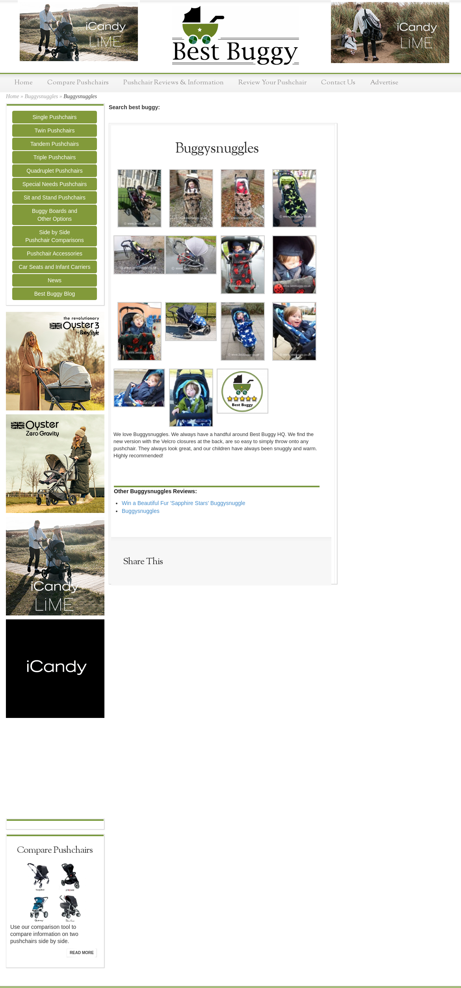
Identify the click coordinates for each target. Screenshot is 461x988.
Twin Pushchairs (55, 130)
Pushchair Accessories (54, 253)
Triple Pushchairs (54, 157)
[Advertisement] (55, 769)
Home (24, 82)
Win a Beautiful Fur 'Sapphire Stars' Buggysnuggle (183, 503)
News (54, 280)
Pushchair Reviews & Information (173, 82)
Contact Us (338, 82)
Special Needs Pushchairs (54, 184)
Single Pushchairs (54, 117)
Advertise (384, 82)
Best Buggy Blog (54, 294)
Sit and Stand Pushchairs (55, 197)
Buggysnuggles (41, 96)
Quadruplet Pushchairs (54, 171)
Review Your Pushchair (272, 82)
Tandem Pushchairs (54, 144)
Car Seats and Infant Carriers (54, 267)
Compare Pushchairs (78, 82)
